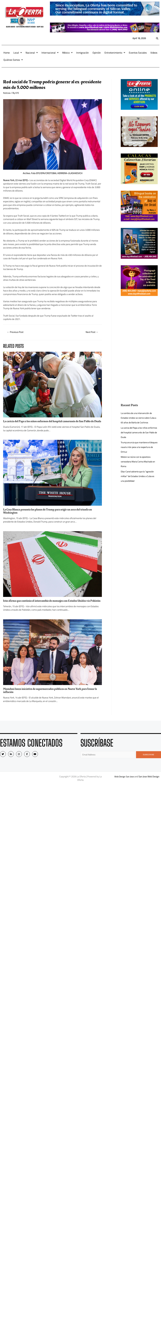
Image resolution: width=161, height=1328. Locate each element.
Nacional (32, 52)
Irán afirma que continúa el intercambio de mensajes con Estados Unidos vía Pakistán (49, 606)
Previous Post (16, 332)
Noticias (7, 93)
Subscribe (148, 761)
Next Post (91, 332)
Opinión (97, 52)
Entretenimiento (115, 52)
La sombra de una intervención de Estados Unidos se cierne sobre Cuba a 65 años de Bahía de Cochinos (139, 418)
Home (6, 52)
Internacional (50, 52)
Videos (153, 52)
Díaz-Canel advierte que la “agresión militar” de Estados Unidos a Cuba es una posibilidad (139, 476)
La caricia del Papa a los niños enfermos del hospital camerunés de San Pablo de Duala (51, 423)
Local (17, 52)
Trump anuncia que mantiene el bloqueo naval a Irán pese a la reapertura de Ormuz (136, 447)
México (67, 52)
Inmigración (82, 52)
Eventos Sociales (138, 52)
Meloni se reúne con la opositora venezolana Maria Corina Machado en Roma (138, 461)
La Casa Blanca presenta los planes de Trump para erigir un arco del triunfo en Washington (50, 514)
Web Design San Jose (124, 783)
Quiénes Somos (13, 59)
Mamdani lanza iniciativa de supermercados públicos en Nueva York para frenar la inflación (51, 697)
